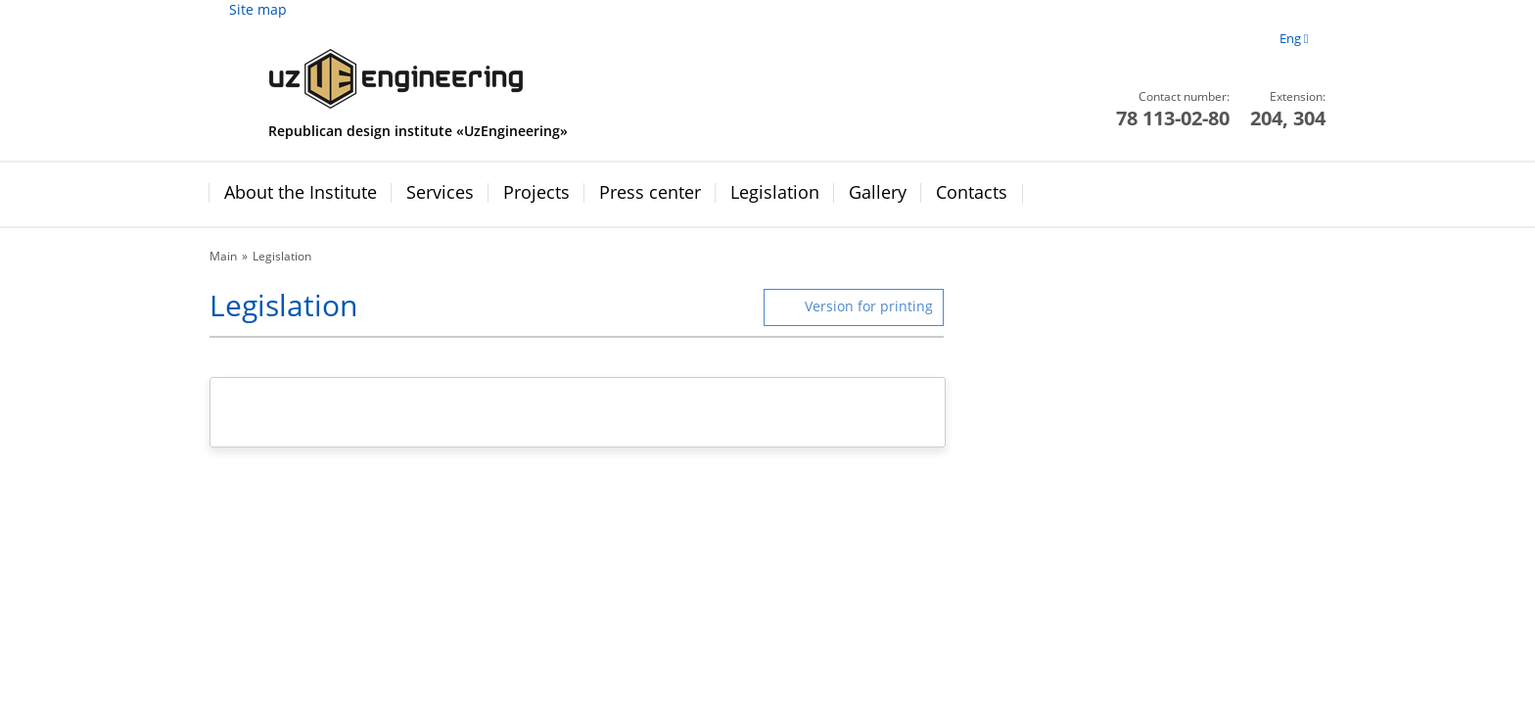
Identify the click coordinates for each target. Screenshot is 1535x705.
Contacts (971, 192)
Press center (650, 192)
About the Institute (300, 192)
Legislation (774, 192)
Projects (536, 192)
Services (440, 192)
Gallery (878, 192)
